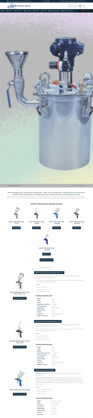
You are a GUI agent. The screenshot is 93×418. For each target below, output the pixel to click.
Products (18, 10)
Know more (16, 228)
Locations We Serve (54, 10)
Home (3, 10)
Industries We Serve (68, 10)
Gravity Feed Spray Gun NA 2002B (45, 370)
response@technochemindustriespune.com (21, 1)
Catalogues (27, 10)
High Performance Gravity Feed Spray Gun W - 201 (50, 272)
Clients (43, 10)
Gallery (36, 10)
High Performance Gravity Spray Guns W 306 (48, 321)
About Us (10, 10)
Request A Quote (85, 10)
